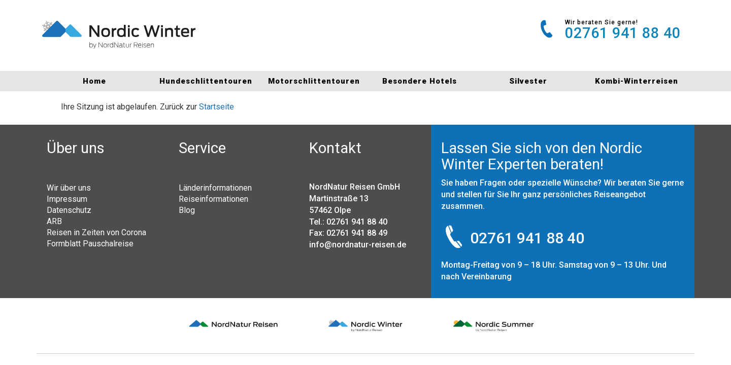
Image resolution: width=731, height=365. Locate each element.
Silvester (528, 81)
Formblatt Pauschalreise (90, 243)
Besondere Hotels (419, 81)
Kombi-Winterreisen (636, 81)
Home (94, 81)
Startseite (216, 107)
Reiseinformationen (213, 198)
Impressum (67, 198)
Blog (187, 209)
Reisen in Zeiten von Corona (96, 232)
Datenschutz (69, 209)
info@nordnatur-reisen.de (357, 244)
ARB (54, 221)
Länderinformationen (215, 187)
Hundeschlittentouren (202, 81)
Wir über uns (69, 187)
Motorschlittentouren (311, 81)
